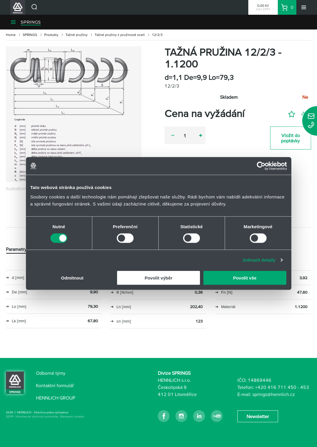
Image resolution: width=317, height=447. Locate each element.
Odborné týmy (50, 373)
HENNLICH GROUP (55, 397)
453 (304, 387)
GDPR (10, 416)
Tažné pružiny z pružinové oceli (120, 35)
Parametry (16, 249)
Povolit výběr (158, 277)
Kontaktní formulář (55, 385)
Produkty (51, 35)
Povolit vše (244, 277)
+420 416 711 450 (275, 387)
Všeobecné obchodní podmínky (36, 416)
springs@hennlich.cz (273, 394)
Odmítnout (72, 277)
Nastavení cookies (72, 416)
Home (11, 35)
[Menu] (303, 7)
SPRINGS (31, 22)
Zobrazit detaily (258, 259)
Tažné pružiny (76, 35)
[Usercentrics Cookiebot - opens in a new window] (261, 166)
